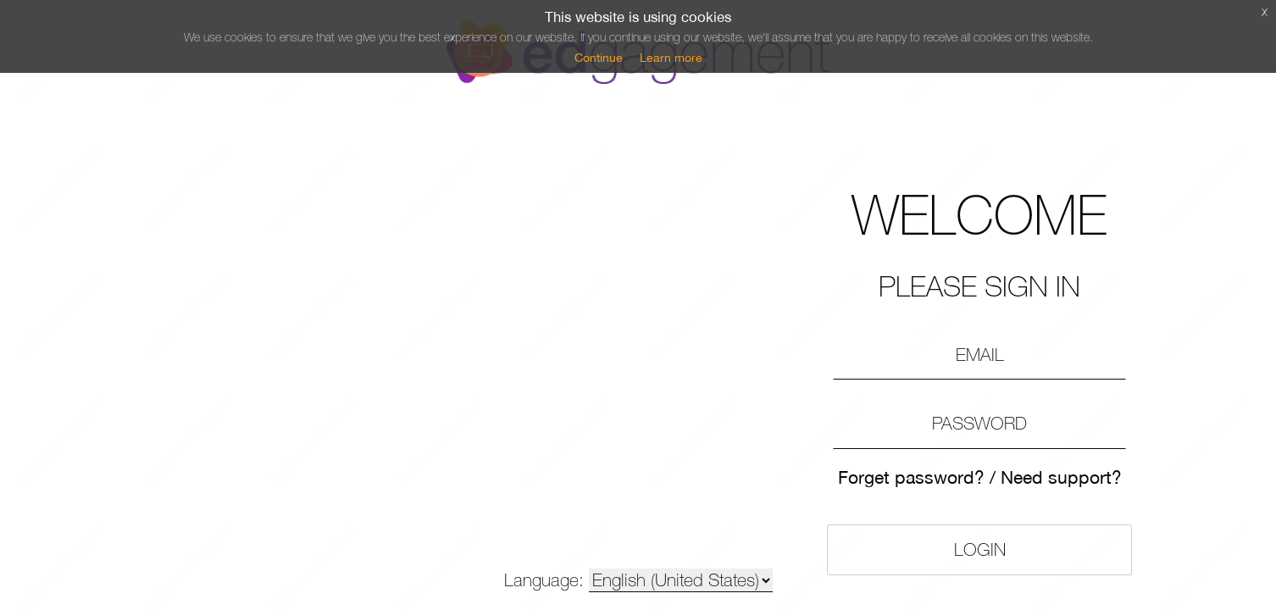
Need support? (975, 406)
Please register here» (909, 538)
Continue (598, 57)
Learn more (671, 57)
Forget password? (855, 406)
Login (909, 464)
